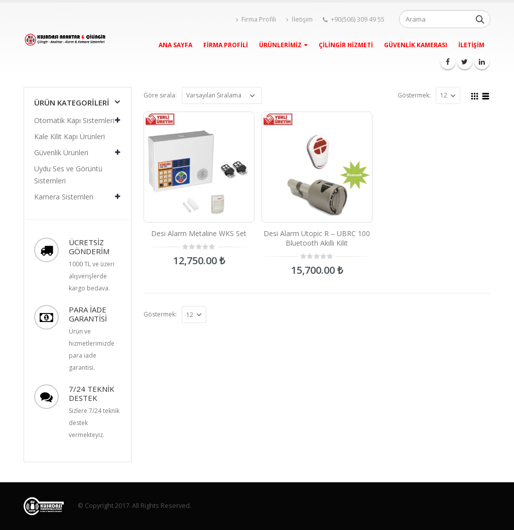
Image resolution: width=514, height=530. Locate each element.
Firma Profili (256, 19)
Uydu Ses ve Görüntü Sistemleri (68, 174)
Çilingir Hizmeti (346, 45)
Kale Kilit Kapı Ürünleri (69, 136)
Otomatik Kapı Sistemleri (74, 120)
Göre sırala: (160, 95)
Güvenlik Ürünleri (61, 152)
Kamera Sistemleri (63, 196)
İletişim (299, 19)
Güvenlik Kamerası (415, 45)
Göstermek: (414, 95)
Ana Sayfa (175, 45)
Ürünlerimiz (280, 45)
